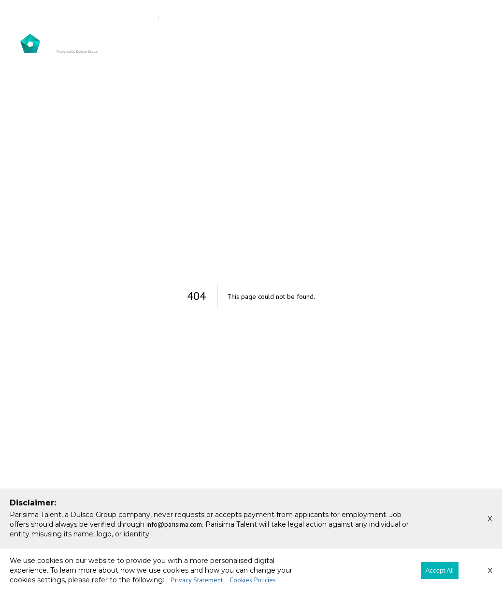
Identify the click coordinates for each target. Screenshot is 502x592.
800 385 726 (46, 18)
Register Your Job (342, 18)
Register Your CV (438, 18)
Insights (397, 44)
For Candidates (287, 44)
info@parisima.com (115, 18)
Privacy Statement (198, 580)
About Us (180, 44)
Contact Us (463, 44)
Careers (428, 44)
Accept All (440, 570)
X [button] (490, 518)
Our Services (229, 44)
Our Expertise (348, 44)
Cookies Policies (252, 580)
